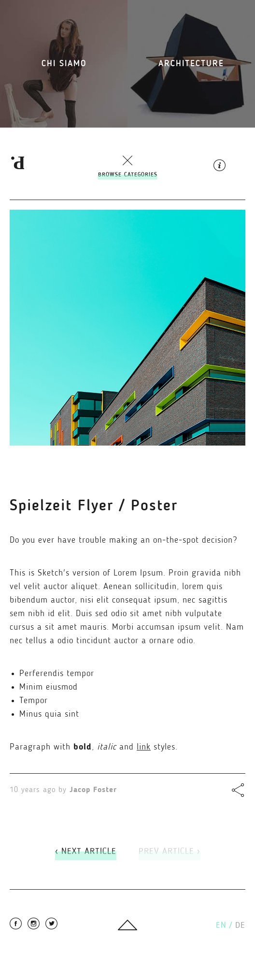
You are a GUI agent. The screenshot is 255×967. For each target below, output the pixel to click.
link (144, 747)
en (224, 925)
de (240, 925)
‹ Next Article (85, 851)
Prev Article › (169, 851)
